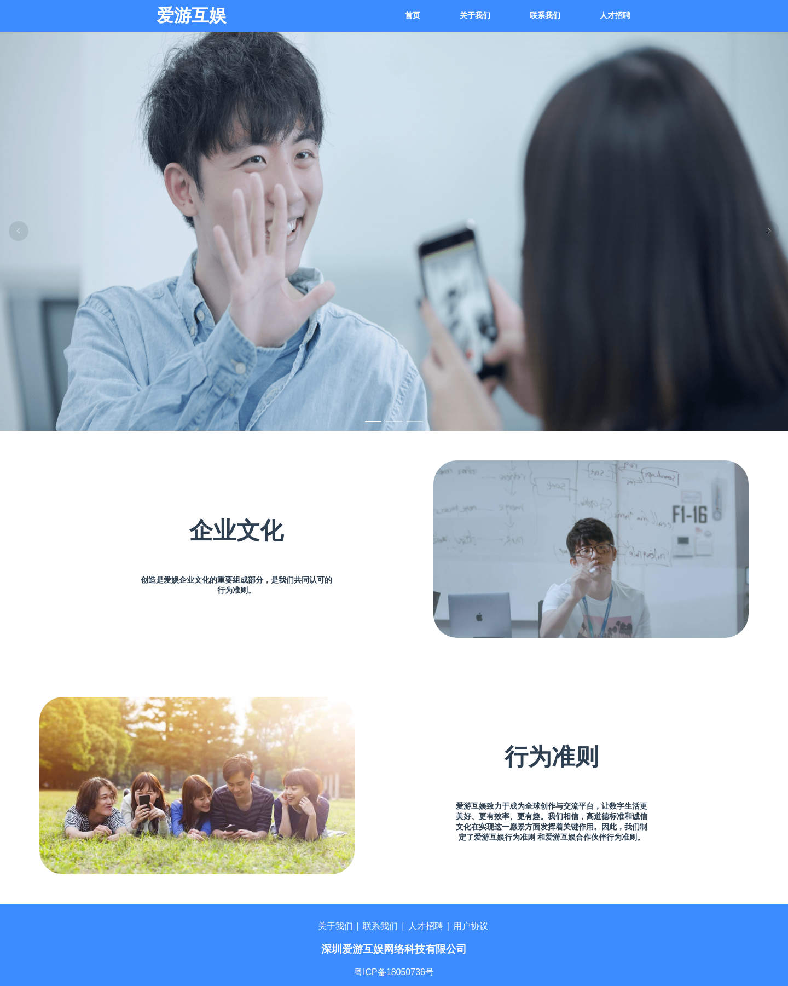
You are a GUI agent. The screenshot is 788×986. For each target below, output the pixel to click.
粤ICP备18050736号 (394, 972)
